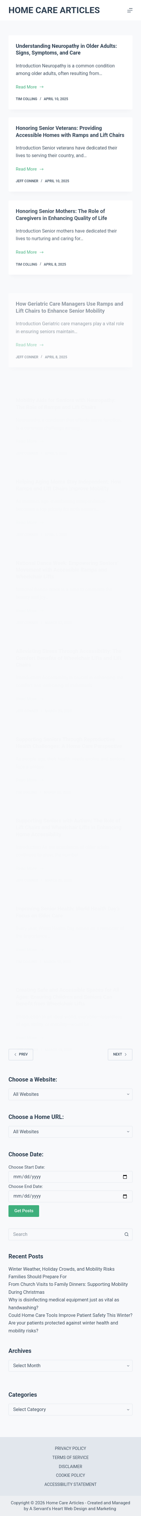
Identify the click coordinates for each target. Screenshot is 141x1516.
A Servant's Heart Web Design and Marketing (73, 1508)
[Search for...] (64, 1234)
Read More (30, 87)
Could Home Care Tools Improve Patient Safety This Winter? (70, 1315)
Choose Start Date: (26, 1167)
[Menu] (130, 10)
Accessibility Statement (70, 1484)
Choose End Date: (25, 1186)
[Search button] (127, 1234)
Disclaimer (70, 1466)
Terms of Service (70, 1457)
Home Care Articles (54, 10)
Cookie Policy (70, 1475)
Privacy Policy (70, 1448)
